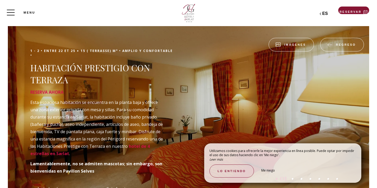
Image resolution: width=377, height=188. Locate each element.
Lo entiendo (232, 171)
